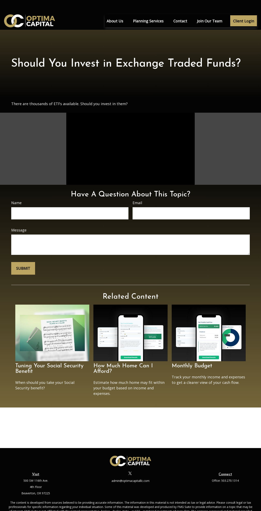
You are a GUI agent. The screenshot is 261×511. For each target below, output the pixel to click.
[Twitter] (130, 461)
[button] (115, 8)
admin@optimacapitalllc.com (130, 469)
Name (16, 190)
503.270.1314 (230, 468)
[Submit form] (23, 256)
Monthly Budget (192, 354)
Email (137, 190)
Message (19, 218)
